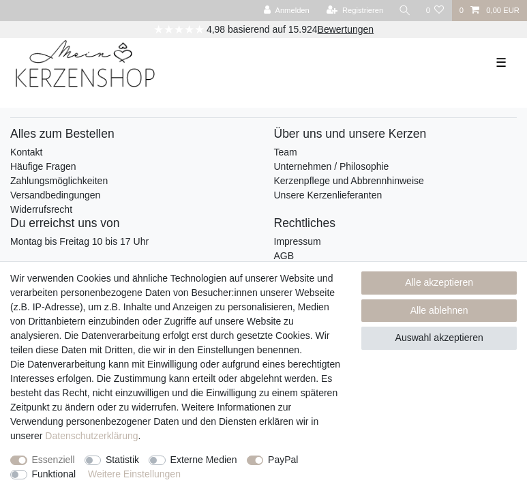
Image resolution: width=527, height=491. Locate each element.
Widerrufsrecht (41, 209)
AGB (284, 255)
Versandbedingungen (55, 195)
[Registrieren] (355, 10)
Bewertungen (346, 29)
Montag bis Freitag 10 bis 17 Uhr (79, 241)
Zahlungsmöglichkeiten (59, 180)
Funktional (54, 473)
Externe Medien (203, 459)
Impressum (297, 241)
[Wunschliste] (434, 10)
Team (285, 152)
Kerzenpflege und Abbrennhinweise (349, 180)
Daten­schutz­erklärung (91, 435)
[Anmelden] (286, 10)
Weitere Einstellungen (134, 473)
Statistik (122, 459)
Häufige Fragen (43, 166)
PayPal (283, 459)
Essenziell (53, 459)
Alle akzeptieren (439, 282)
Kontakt (26, 152)
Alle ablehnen (439, 310)
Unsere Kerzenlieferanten (328, 195)
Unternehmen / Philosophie (331, 166)
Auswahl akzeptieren (439, 337)
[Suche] (404, 10)
